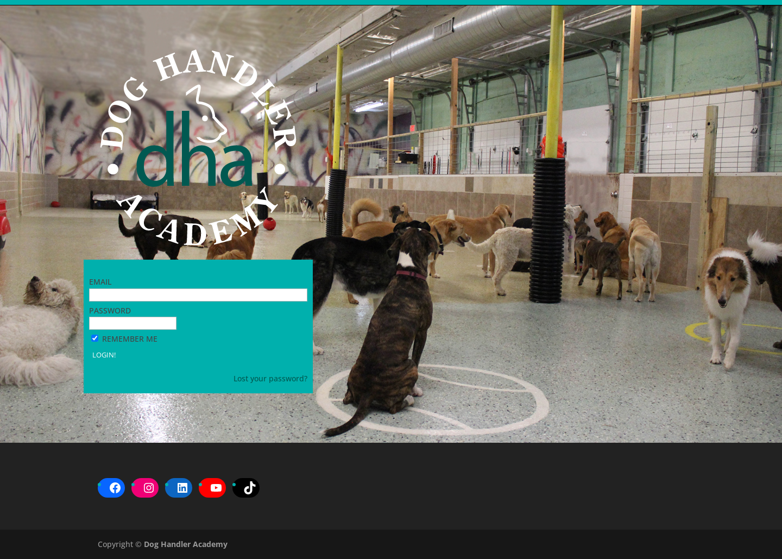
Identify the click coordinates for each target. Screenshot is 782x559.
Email (100, 282)
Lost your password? (270, 378)
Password (110, 310)
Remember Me (129, 339)
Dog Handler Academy (186, 544)
